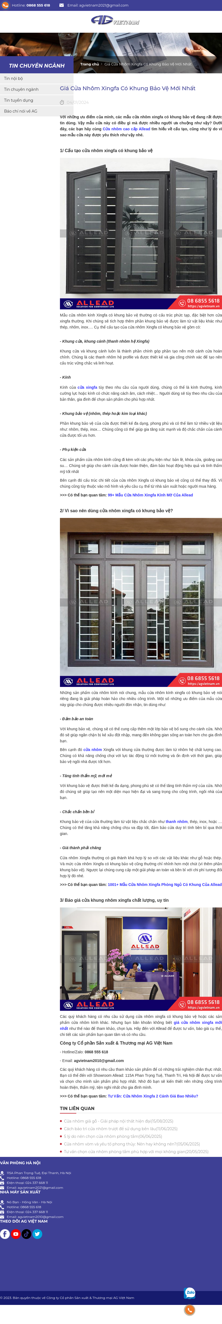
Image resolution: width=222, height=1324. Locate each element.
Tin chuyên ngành (37, 66)
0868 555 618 (38, 5)
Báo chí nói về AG (20, 111)
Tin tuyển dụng (18, 100)
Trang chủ (89, 64)
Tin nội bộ (13, 78)
